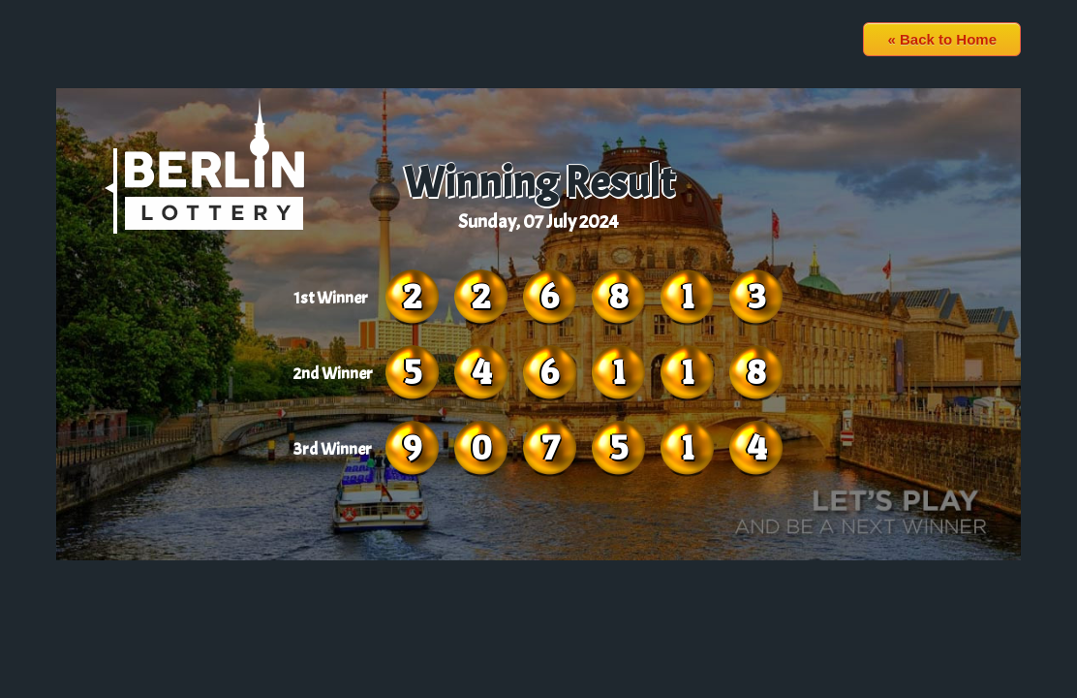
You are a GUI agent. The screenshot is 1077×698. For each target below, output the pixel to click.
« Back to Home (942, 39)
